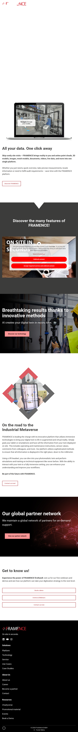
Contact (5, 693)
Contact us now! (10, 483)
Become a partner (10, 689)
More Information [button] (39, 254)
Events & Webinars (39, 598)
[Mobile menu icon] (74, 4)
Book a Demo (8, 718)
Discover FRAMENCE (11, 183)
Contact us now (39, 605)
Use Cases (6, 664)
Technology (7, 655)
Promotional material (11, 709)
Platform (6, 650)
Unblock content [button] (39, 259)
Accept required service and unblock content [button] (39, 266)
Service (5, 659)
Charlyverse (7, 705)
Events (5, 714)
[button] (4, 728)
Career (5, 684)
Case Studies (8, 668)
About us (6, 680)
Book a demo (39, 590)
